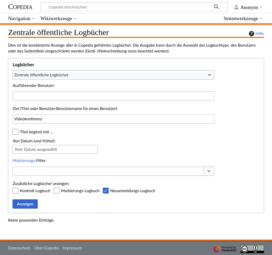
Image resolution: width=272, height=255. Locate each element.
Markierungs (23, 160)
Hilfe (256, 33)
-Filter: (29, 160)
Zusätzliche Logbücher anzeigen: (40, 183)
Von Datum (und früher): (33, 140)
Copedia (20, 6)
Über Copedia (46, 247)
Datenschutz (19, 247)
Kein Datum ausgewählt (36, 149)
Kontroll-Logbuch (35, 190)
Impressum (72, 247)
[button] (209, 171)
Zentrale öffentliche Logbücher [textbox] (41, 74)
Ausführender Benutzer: (33, 85)
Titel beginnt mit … (36, 131)
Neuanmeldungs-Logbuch (132, 190)
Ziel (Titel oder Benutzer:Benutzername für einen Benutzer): (65, 108)
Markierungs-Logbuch (80, 190)
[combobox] (113, 74)
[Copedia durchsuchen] (134, 6)
